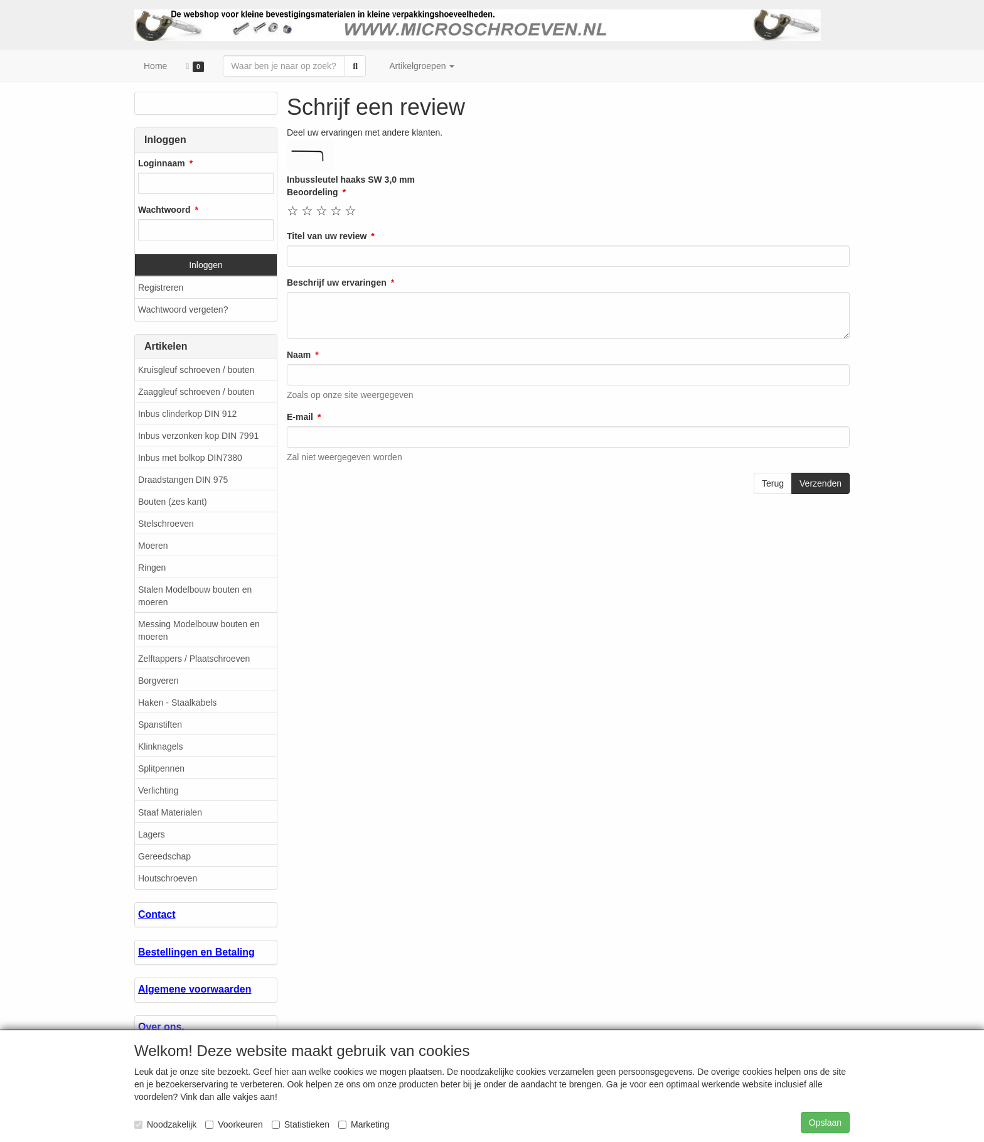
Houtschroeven (167, 878)
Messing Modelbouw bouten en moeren (199, 630)
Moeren (153, 546)
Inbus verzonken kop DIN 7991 (198, 436)
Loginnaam (161, 163)
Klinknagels (160, 746)
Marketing (363, 1124)
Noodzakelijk (165, 1124)
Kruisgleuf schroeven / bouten (196, 370)
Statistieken (300, 1124)
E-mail (300, 417)
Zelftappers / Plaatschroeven (194, 659)
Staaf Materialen (170, 812)
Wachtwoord (164, 210)
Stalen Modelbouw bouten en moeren (195, 595)
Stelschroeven (166, 524)
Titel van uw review (326, 236)
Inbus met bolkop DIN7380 (190, 458)
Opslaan (825, 1123)
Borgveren (158, 681)
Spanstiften (160, 724)
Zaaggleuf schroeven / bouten (196, 392)
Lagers (151, 834)
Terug (773, 483)
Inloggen (206, 265)
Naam (299, 355)
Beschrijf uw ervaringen (337, 282)
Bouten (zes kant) (172, 502)
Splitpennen (161, 768)
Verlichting (158, 790)
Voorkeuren (234, 1124)
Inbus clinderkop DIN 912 (187, 414)
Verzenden (821, 483)
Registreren (160, 288)
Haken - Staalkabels (177, 703)
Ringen (152, 568)
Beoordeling (312, 192)
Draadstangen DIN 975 (183, 480)
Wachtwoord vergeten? (183, 309)
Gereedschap (164, 856)
